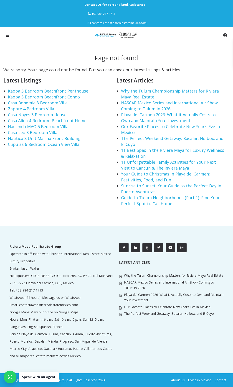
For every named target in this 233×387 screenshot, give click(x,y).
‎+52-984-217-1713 (103, 14)
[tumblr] (147, 247)
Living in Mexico (199, 380)
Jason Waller (30, 268)
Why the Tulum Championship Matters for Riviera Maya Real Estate (173, 275)
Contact (220, 380)
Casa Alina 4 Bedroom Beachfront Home (47, 120)
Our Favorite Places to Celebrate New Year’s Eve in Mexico (167, 307)
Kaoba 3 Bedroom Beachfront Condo (44, 97)
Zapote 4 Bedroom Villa (31, 108)
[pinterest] (158, 247)
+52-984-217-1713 (29, 290)
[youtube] (170, 247)
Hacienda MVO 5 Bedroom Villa (38, 126)
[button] (31, 377)
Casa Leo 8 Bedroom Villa (32, 132)
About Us (178, 380)
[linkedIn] (135, 247)
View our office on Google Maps (55, 312)
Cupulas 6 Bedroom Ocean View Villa (43, 144)
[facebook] (124, 247)
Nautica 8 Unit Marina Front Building (44, 138)
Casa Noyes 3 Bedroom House (37, 114)
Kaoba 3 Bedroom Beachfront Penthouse (48, 91)
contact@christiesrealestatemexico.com (119, 23)
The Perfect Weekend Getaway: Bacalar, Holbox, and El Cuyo (169, 313)
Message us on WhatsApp (61, 297)
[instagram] (182, 247)
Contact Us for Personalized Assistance (114, 5)
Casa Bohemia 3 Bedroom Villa (38, 103)
